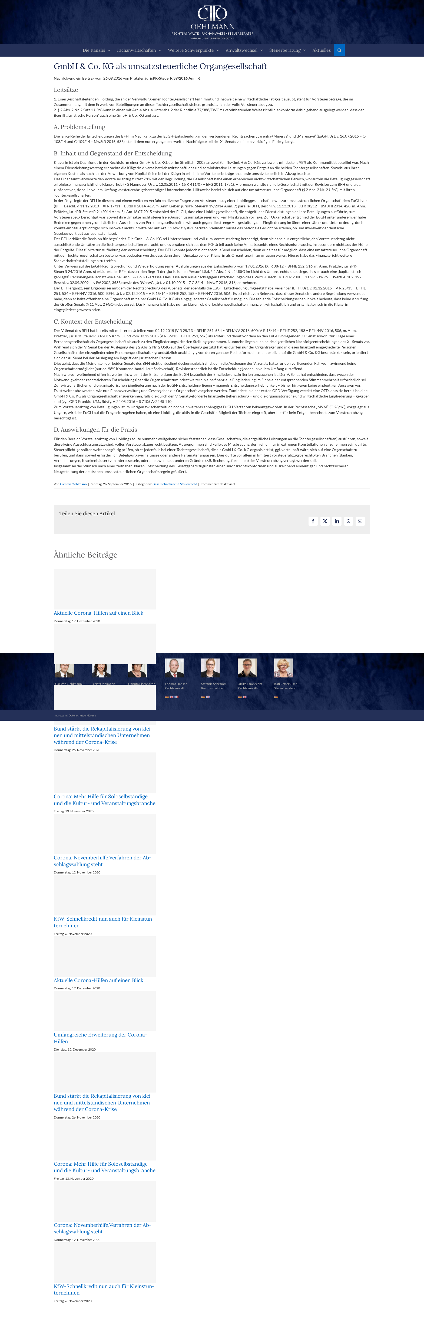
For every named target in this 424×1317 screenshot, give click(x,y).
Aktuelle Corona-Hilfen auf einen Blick (98, 612)
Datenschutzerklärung (82, 715)
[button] (339, 50)
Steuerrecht (188, 484)
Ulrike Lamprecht (250, 684)
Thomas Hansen (176, 684)
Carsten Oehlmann (73, 484)
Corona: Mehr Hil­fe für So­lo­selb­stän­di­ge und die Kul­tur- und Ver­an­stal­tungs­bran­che (104, 799)
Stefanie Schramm (214, 684)
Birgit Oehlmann (103, 684)
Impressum (60, 715)
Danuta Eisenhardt (141, 684)
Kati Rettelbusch (285, 684)
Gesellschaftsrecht (166, 484)
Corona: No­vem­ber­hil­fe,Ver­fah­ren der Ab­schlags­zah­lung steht (102, 860)
